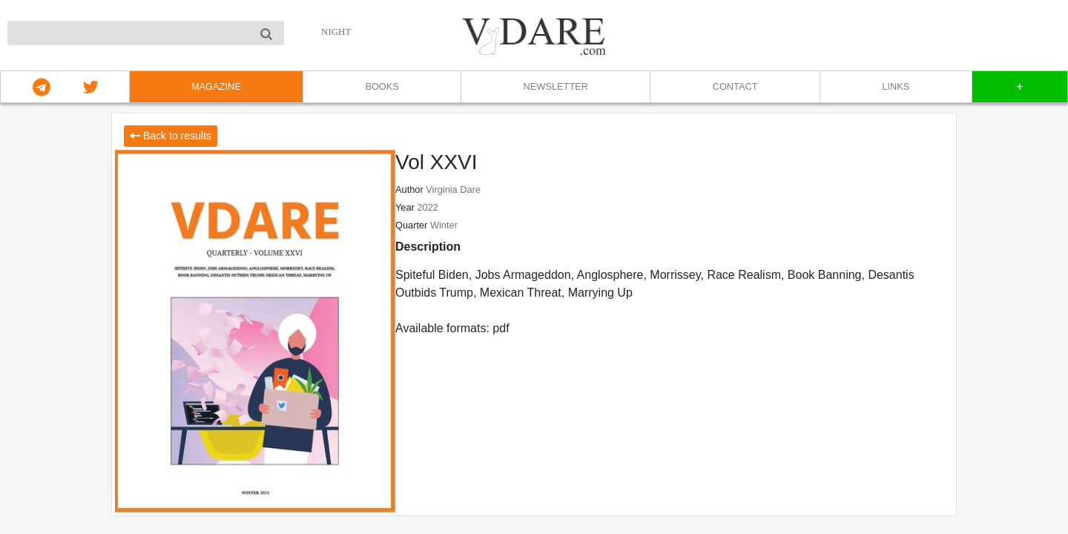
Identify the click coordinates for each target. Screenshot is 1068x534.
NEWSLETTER (556, 86)
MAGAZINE (216, 86)
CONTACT (735, 86)
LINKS (895, 86)
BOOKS (382, 86)
